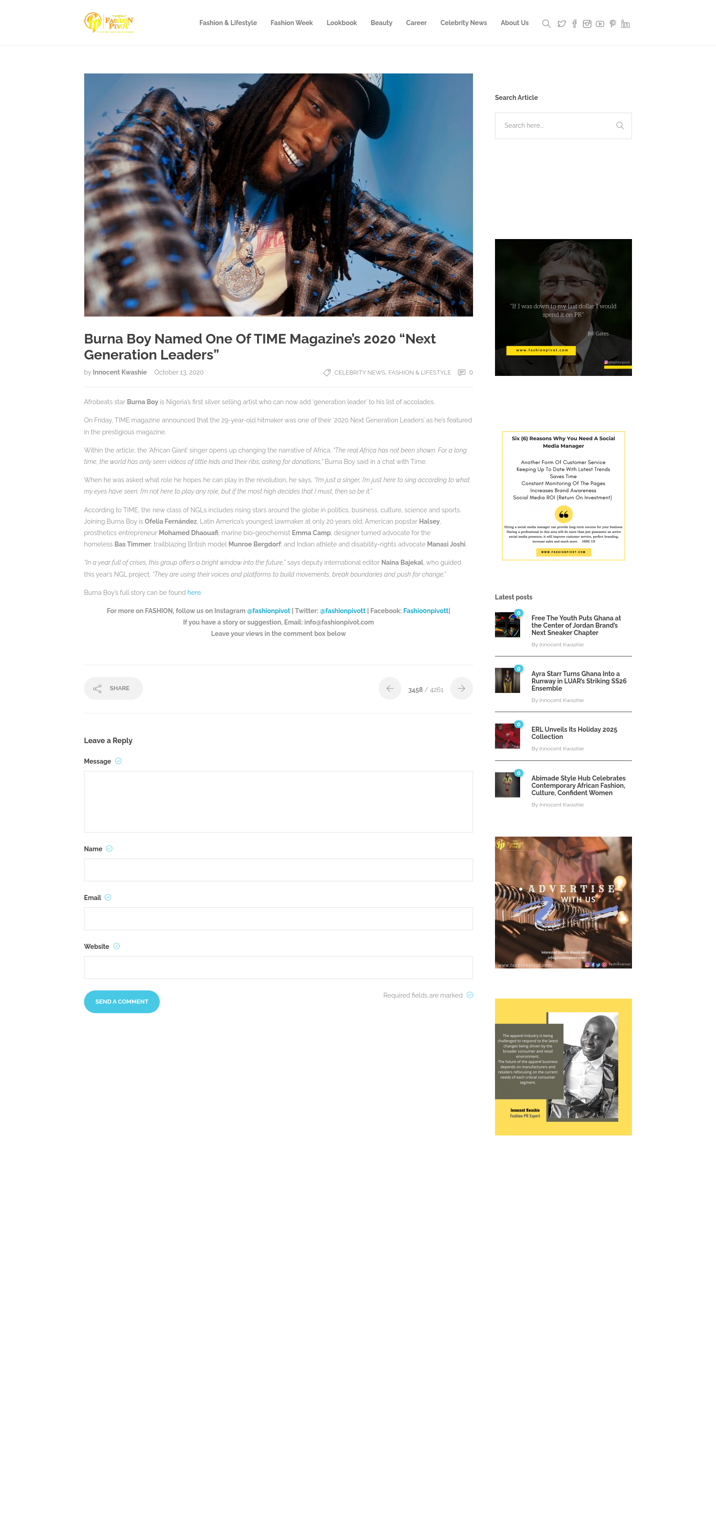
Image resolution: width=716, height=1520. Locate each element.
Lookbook (341, 22)
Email (97, 897)
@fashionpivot (269, 610)
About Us (515, 22)
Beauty (382, 22)
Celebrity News (464, 22)
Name (98, 849)
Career (416, 22)
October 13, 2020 (179, 372)
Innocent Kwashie (120, 372)
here (194, 592)
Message (102, 761)
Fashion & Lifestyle (228, 22)
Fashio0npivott (425, 610)
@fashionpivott (343, 610)
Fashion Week (292, 22)
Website (102, 946)
